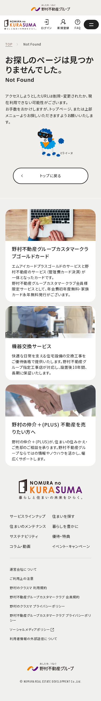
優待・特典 (61, 536)
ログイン (46, 28)
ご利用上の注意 (22, 578)
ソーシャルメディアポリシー (32, 629)
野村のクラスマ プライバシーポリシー (37, 606)
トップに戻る (50, 175)
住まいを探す (63, 516)
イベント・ (71, 546)
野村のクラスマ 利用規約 (28, 587)
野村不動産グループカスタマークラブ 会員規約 (45, 597)
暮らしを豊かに (65, 526)
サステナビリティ (24, 536)
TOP (8, 44)
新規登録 (63, 28)
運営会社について (23, 569)
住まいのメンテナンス (28, 526)
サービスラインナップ (28, 516)
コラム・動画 (20, 546)
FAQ (78, 28)
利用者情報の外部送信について (33, 638)
